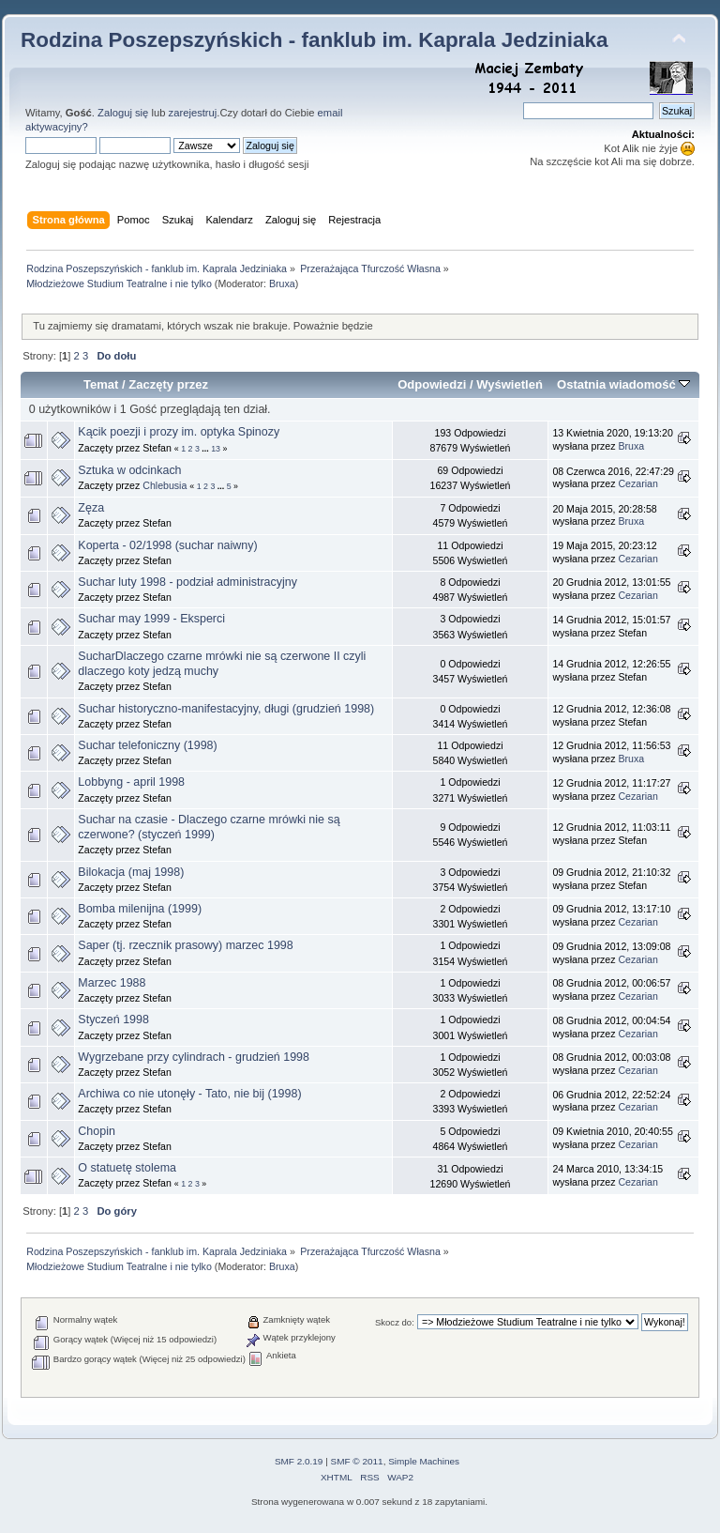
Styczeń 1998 (113, 1019)
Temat (100, 384)
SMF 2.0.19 (299, 1461)
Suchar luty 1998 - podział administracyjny (187, 582)
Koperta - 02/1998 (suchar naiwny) (167, 545)
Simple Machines (423, 1461)
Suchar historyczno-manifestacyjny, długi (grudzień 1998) (226, 708)
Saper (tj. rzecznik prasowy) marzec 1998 (185, 945)
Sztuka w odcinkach (129, 470)
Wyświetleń (509, 384)
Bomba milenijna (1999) (140, 908)
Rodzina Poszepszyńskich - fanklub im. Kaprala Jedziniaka (314, 40)
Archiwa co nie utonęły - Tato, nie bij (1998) (189, 1093)
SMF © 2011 (357, 1461)
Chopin (96, 1131)
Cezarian (637, 483)
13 (215, 448)
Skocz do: (394, 1322)
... (206, 448)
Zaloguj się (123, 112)
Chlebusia (164, 485)
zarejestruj (193, 112)
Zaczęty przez (168, 384)
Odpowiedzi (432, 384)
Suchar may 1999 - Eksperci (151, 618)
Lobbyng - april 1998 (131, 782)
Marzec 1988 (111, 982)
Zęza (91, 507)
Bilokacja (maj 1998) (131, 872)
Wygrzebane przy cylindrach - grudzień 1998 (193, 1057)
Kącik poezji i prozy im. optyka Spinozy (178, 431)
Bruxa (282, 283)
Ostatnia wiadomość (623, 384)
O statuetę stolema (127, 1167)
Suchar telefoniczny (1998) (147, 745)
